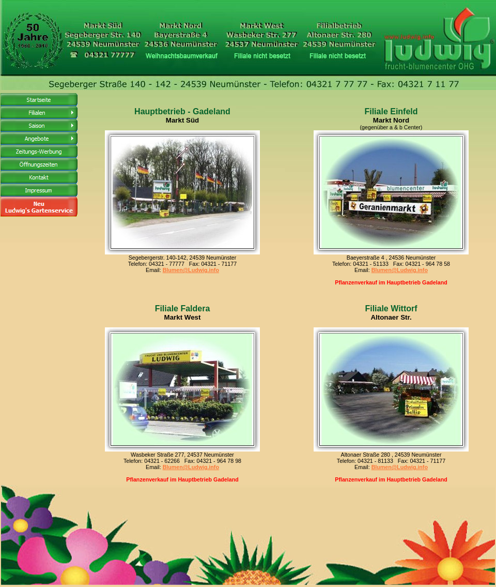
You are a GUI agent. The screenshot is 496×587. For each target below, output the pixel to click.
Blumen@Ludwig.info (191, 270)
